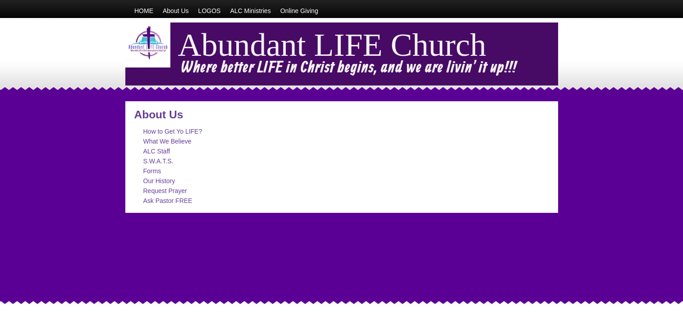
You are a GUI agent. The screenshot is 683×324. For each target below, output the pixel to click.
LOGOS (209, 10)
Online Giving (299, 10)
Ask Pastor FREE (168, 200)
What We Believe (167, 141)
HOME (143, 10)
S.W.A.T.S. (158, 161)
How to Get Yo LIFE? (172, 131)
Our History (159, 180)
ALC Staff (156, 151)
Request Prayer (165, 190)
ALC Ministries (250, 10)
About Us (176, 10)
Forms (152, 171)
